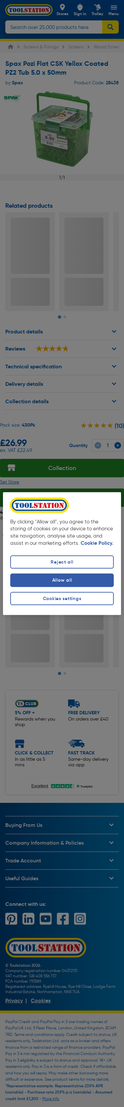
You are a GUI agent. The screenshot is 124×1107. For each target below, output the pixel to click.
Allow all (62, 580)
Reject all (62, 562)
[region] (62, 553)
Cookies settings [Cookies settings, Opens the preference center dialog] (62, 598)
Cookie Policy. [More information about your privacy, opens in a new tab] (97, 543)
